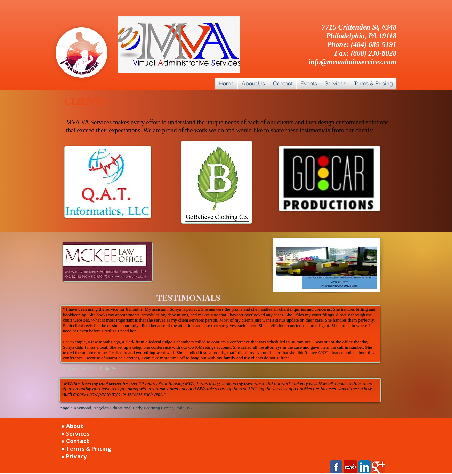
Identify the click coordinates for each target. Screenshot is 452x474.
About (74, 426)
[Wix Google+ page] (378, 466)
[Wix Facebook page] (336, 466)
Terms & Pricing (88, 448)
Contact (77, 441)
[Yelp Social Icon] (350, 466)
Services (77, 434)
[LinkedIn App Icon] (364, 466)
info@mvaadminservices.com (352, 62)
